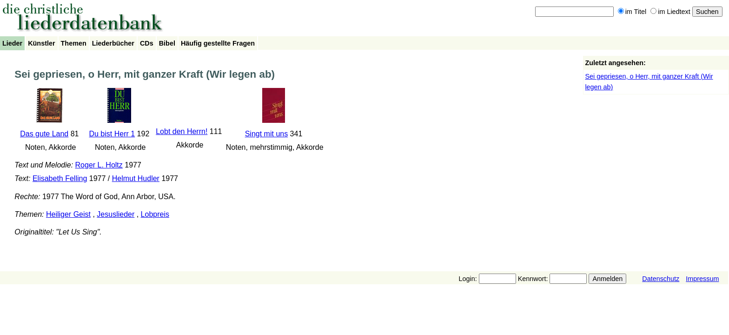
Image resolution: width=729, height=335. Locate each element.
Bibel (167, 43)
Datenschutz (660, 278)
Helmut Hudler (135, 178)
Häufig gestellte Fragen (218, 43)
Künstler (41, 43)
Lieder (12, 43)
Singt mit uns (266, 134)
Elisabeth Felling (60, 178)
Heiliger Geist (68, 214)
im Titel (632, 11)
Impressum (702, 278)
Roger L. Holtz (99, 165)
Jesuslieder (115, 214)
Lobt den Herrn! (181, 131)
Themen (73, 43)
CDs (146, 43)
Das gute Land (44, 134)
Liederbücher (113, 43)
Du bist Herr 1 (112, 134)
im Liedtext (670, 11)
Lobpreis (155, 214)
